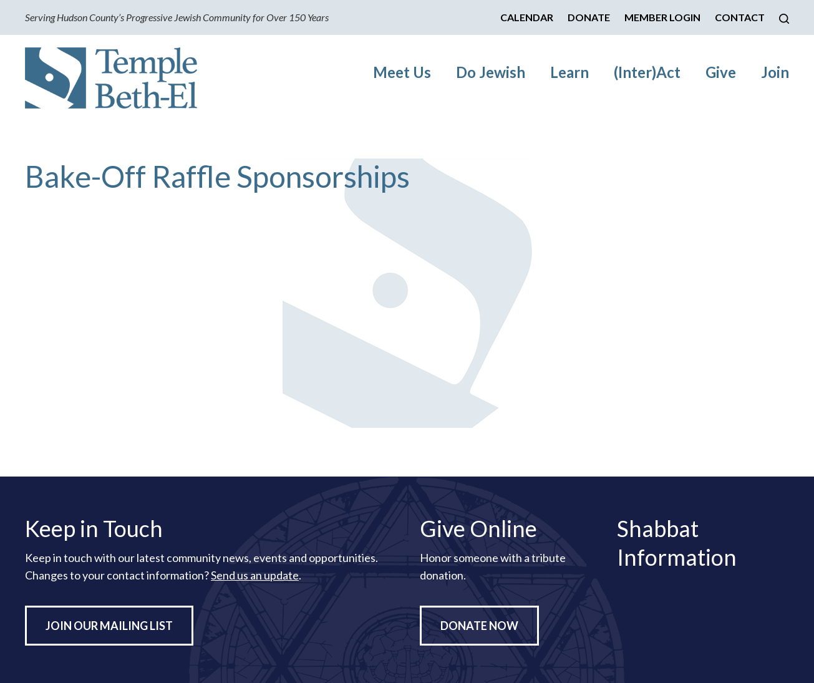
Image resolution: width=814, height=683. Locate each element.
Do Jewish (490, 72)
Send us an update (255, 575)
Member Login (662, 17)
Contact (740, 17)
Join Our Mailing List (109, 625)
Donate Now (479, 625)
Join (775, 72)
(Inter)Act (647, 72)
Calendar (526, 17)
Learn (569, 72)
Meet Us (402, 72)
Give (720, 72)
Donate (589, 17)
